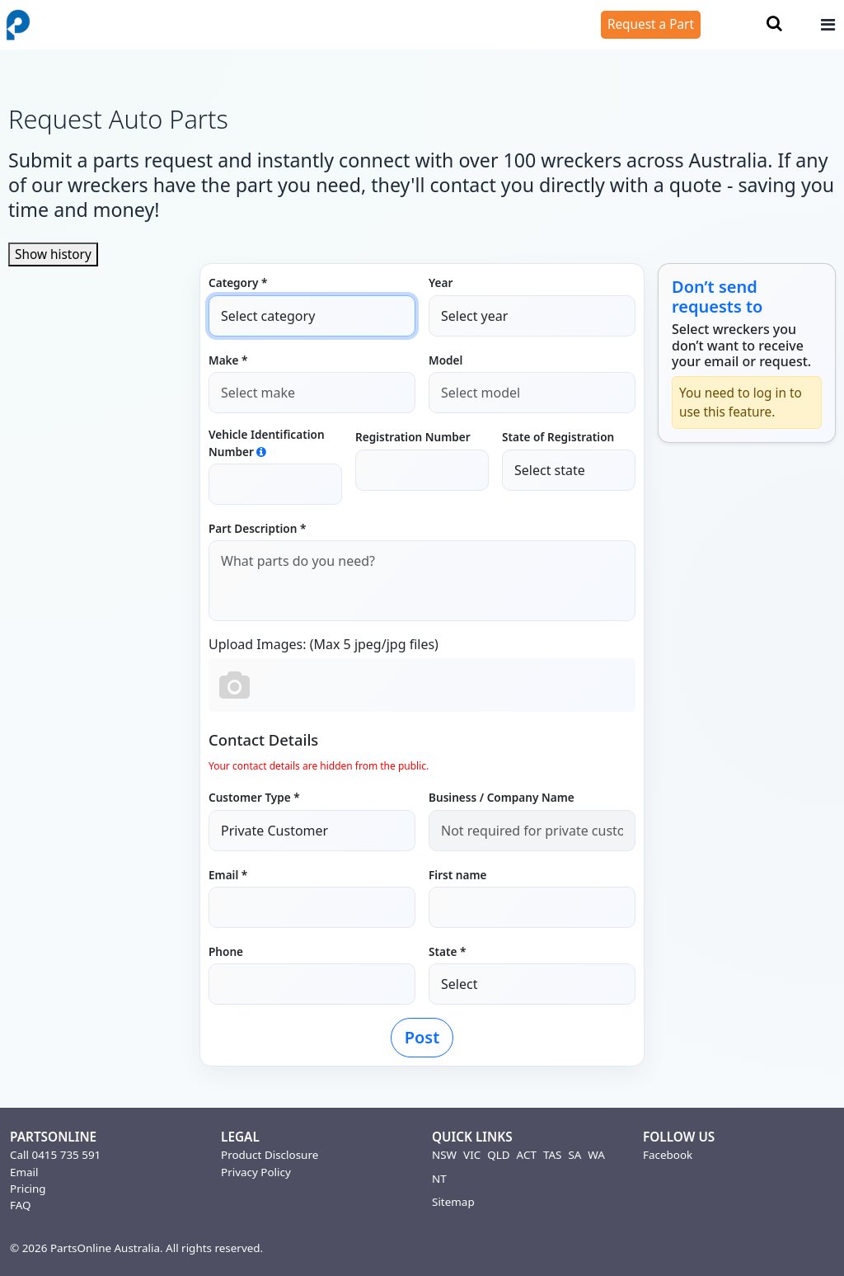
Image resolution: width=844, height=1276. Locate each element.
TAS (552, 1154)
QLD (498, 1154)
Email (24, 1172)
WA (596, 1154)
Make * (228, 360)
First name (457, 875)
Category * (238, 282)
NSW (444, 1154)
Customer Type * (254, 797)
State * (447, 951)
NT (439, 1178)
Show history (53, 254)
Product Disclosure (269, 1154)
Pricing (28, 1188)
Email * (228, 875)
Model (445, 360)
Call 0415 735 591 (55, 1154)
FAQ (20, 1205)
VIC (472, 1154)
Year (440, 282)
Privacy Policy (256, 1172)
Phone (226, 951)
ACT (527, 1154)
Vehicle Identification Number (267, 442)
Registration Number (413, 437)
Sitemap (453, 1201)
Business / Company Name (501, 797)
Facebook (667, 1154)
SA (574, 1154)
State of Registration (558, 437)
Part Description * (257, 528)
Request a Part (650, 24)
